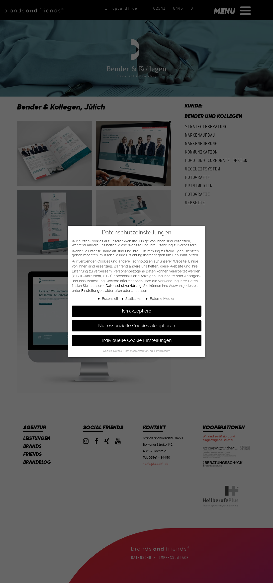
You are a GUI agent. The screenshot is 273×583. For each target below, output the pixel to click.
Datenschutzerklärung (124, 286)
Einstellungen (92, 291)
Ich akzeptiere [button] (136, 311)
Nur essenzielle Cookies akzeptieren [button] (136, 325)
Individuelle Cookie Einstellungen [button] (137, 340)
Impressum (163, 351)
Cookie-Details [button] (112, 351)
